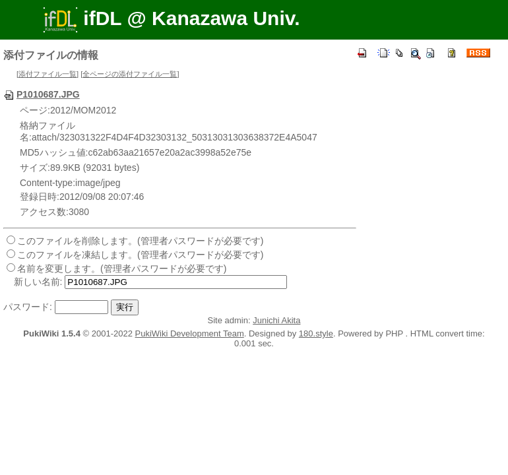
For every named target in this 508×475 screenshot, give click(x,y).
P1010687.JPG (41, 94)
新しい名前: (38, 281)
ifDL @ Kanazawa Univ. (171, 18)
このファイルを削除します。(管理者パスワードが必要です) (140, 241)
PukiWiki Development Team (189, 333)
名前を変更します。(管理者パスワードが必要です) (121, 268)
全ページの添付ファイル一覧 (129, 74)
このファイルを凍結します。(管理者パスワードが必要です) (140, 254)
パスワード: (27, 306)
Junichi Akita (276, 320)
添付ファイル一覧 (47, 74)
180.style (316, 333)
